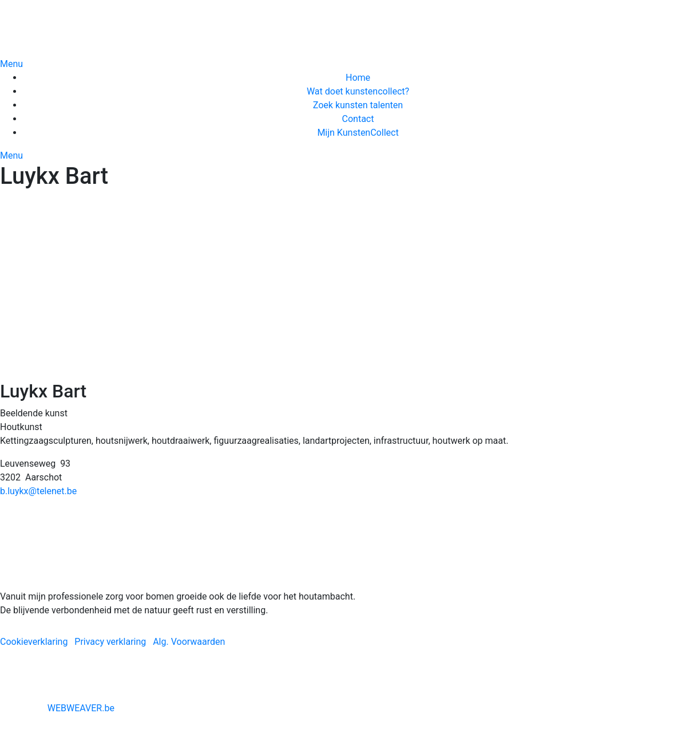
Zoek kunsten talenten (358, 105)
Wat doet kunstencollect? (358, 91)
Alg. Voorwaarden (189, 641)
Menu (11, 63)
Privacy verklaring (110, 641)
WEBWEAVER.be (80, 708)
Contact (358, 118)
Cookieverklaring (34, 641)
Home (358, 77)
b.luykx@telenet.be (38, 491)
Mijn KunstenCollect (357, 132)
